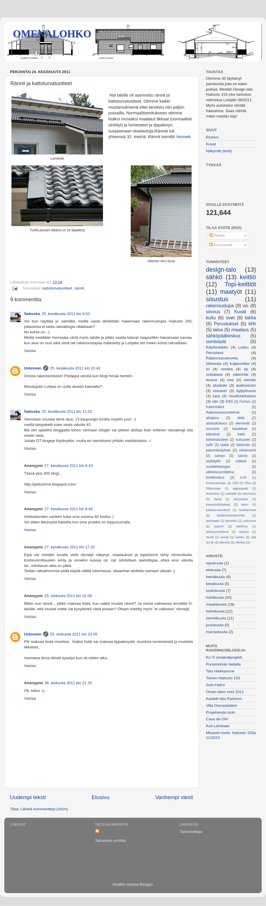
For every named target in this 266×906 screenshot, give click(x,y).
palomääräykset (218, 450)
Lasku (243, 347)
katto (241, 434)
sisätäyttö (213, 461)
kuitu (211, 317)
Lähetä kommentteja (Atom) (44, 809)
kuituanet (243, 440)
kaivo (245, 504)
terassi (211, 380)
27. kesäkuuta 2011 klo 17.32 (69, 547)
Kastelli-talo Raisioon (224, 698)
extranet (220, 391)
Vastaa (30, 351)
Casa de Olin (217, 719)
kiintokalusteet (217, 440)
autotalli (231, 493)
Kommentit (220, 245)
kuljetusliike (239, 363)
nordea (227, 369)
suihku (239, 537)
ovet (230, 317)
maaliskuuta (216, 604)
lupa (216, 396)
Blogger (146, 884)
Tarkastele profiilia (110, 840)
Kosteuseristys (216, 483)
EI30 (243, 477)
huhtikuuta (215, 597)
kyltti (209, 445)
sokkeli (241, 461)
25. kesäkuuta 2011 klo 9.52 (66, 314)
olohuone (249, 521)
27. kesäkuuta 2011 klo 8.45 (68, 509)
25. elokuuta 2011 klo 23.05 (74, 634)
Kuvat (211, 144)
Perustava (214, 353)
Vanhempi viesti (174, 797)
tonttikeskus (215, 477)
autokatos (212, 493)
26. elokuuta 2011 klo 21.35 (68, 683)
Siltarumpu (213, 488)
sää (253, 537)
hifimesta (213, 363)
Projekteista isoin (220, 712)
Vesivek (183, 136)
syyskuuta (214, 563)
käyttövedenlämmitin (231, 515)
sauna (242, 456)
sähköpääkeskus (223, 335)
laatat (225, 445)
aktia (241, 418)
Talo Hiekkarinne (220, 671)
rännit (79, 288)
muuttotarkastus (242, 396)
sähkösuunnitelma (220, 472)
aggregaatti (240, 488)
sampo (220, 456)
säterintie (241, 374)
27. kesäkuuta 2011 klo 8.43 (68, 465)
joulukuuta (215, 625)
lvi (208, 369)
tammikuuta (216, 618)
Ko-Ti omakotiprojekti (224, 657)
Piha (248, 483)
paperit (219, 526)
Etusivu (101, 797)
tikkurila (224, 542)
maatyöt (231, 291)
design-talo (221, 269)
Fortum (244, 402)
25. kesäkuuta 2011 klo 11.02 (67, 411)
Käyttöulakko (217, 347)
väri (215, 401)
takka (250, 317)
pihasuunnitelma (217, 531)
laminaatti (212, 521)
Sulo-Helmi (215, 685)
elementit (242, 423)
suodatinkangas (218, 467)
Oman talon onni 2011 (225, 692)
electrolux (249, 493)
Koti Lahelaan (218, 726)
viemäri (249, 380)
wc (246, 305)
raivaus (244, 531)
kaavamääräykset (218, 504)
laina (218, 329)
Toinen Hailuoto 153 (223, 678)
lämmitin (231, 521)
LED (235, 483)
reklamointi (247, 450)
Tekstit (217, 235)
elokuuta (213, 570)
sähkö (214, 277)
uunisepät (216, 341)
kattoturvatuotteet (57, 288)
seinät (225, 537)
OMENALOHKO (52, 34)
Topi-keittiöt (240, 284)
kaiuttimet (239, 429)
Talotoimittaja (191, 831)
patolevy (242, 526)
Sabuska (32, 314)
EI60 (229, 402)
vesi (230, 380)
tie (212, 542)
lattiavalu (243, 445)
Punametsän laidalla (223, 664)
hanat (217, 499)
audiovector (246, 385)
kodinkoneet (247, 510)
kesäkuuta (215, 584)
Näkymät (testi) (219, 151)
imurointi (212, 429)
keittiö (248, 277)
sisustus (217, 299)
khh (252, 323)
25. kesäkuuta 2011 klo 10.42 (75, 368)
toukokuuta (215, 590)
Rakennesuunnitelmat (222, 412)
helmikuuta (215, 611)
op (246, 369)
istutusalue (240, 499)
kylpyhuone (246, 391)
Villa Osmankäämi (221, 705)
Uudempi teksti (28, 797)
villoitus (240, 542)
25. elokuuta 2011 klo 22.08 (68, 596)
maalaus (240, 329)
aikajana (212, 418)
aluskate (220, 385)
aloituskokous (216, 423)
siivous (213, 311)
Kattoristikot (215, 407)
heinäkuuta (215, 577)
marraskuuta (216, 632)
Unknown (32, 368)
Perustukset (226, 323)
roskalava (214, 374)
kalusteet (213, 434)
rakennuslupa (220, 305)
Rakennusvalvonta (222, 358)
